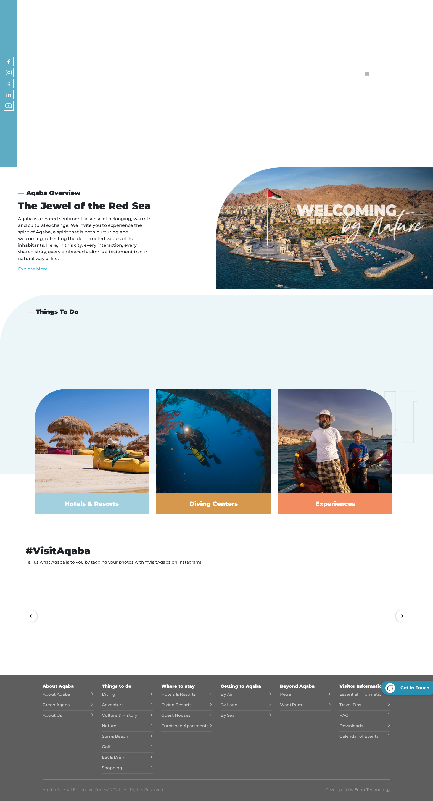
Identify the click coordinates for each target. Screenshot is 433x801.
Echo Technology (371, 789)
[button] (70, 618)
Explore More (33, 269)
